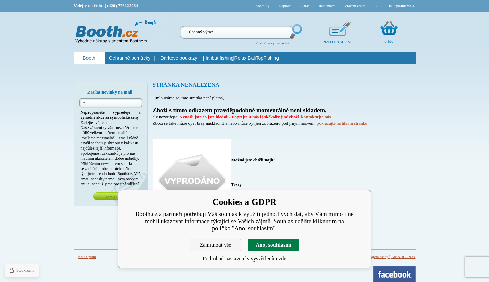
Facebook (394, 274)
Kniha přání (87, 257)
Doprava (285, 6)
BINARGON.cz (403, 257)
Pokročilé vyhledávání (272, 43)
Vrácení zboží (354, 6)
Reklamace (326, 6)
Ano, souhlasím (273, 245)
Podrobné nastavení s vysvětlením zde (244, 259)
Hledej (295, 31)
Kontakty (262, 6)
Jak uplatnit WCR (402, 6)
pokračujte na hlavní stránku (342, 123)
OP (377, 6)
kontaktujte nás (316, 116)
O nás (305, 6)
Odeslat (110, 197)
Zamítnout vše (215, 245)
